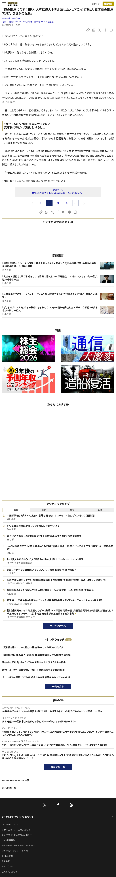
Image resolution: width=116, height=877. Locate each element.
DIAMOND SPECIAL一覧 (16, 780)
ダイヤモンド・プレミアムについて (16, 830)
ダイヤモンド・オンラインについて (17, 817)
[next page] (84, 203)
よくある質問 (7, 856)
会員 (99, 510)
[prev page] (32, 203)
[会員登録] (108, 4)
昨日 (44, 510)
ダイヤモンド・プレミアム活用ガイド (17, 835)
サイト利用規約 (8, 840)
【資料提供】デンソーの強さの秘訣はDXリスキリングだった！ (32, 647)
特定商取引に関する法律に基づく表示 (18, 845)
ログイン (95, 4)
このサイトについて (10, 824)
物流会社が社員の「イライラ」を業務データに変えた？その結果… (35, 662)
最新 (16, 510)
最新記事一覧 (58, 767)
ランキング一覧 (58, 625)
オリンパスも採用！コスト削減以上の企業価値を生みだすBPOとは (36, 677)
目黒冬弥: (11, 18)
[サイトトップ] (11, 4)
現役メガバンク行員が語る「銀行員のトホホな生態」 (32, 22)
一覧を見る (58, 686)
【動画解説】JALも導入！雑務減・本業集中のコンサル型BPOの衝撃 (36, 655)
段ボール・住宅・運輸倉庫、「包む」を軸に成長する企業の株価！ (33, 670)
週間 (72, 510)
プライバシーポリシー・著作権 (15, 851)
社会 (4, 22)
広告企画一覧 (9, 788)
